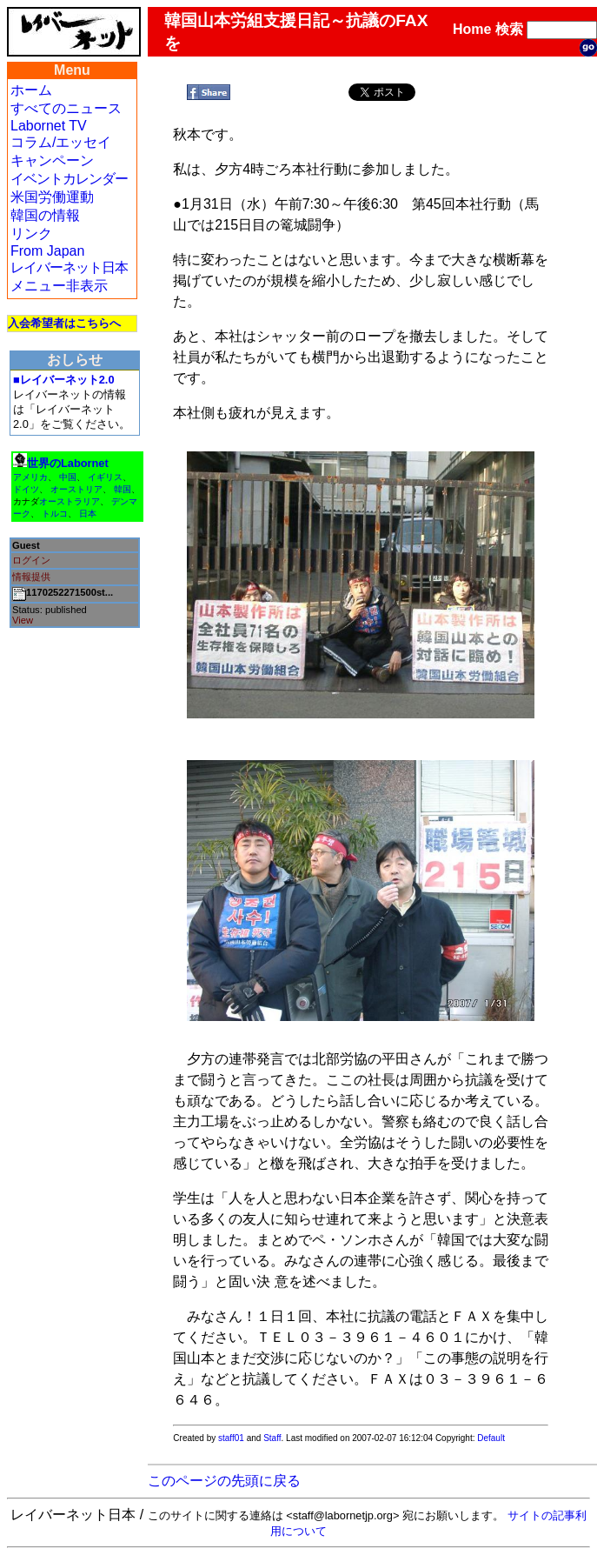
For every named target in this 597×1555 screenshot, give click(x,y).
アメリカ (30, 477)
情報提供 (31, 576)
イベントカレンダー (69, 178)
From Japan (47, 251)
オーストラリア (69, 501)
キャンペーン (52, 160)
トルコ (55, 513)
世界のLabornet (68, 463)
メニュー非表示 (59, 285)
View (22, 620)
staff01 (231, 1438)
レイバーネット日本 (69, 267)
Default (491, 1438)
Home (472, 29)
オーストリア (76, 489)
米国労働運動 (52, 197)
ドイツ (26, 489)
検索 (509, 29)
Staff (272, 1438)
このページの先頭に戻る (224, 1480)
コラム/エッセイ (60, 142)
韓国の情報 (45, 215)
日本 (87, 513)
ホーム (31, 90)
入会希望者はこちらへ (64, 323)
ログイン (31, 560)
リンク (31, 233)
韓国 (122, 489)
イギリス (105, 477)
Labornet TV (48, 125)
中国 (67, 477)
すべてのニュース (66, 108)
